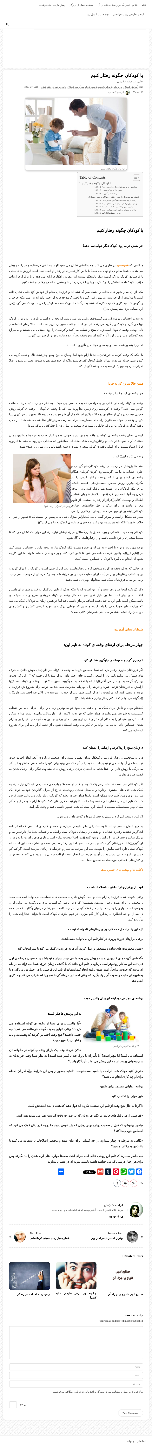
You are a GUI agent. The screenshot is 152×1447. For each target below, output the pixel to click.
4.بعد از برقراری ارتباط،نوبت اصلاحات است (118, 207)
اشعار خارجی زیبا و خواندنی (128, 14)
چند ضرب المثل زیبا (98, 14)
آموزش (137, 81)
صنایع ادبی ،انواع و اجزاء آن (125, 1294)
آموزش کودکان (130, 87)
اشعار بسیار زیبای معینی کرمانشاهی (50, 1238)
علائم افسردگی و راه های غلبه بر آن (117, 4)
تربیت (101, 87)
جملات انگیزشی (124, 81)
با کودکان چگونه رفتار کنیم (96, 183)
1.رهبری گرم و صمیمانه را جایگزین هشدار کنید (119, 200)
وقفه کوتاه (46, 87)
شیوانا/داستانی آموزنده (111, 194)
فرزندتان (123, 265)
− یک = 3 (18, 1404)
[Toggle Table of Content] (134, 177)
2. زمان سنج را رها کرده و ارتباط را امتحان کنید (119, 204)
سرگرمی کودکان (76, 87)
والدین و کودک (59, 87)
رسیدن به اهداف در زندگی (33, 1294)
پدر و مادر (117, 87)
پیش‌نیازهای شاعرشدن (52, 4)
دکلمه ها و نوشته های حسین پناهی (121, 869)
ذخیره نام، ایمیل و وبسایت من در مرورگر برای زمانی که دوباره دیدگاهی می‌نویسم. (96, 1391)
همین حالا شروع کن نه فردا (112, 190)
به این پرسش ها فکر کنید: (111, 213)
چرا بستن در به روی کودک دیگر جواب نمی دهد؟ (119, 187)
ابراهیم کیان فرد (116, 92)
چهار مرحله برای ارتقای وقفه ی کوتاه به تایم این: (116, 197)
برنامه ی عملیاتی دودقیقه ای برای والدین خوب (119, 210)
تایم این (108, 87)
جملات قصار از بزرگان (81, 4)
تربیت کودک (91, 87)
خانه (144, 4)
